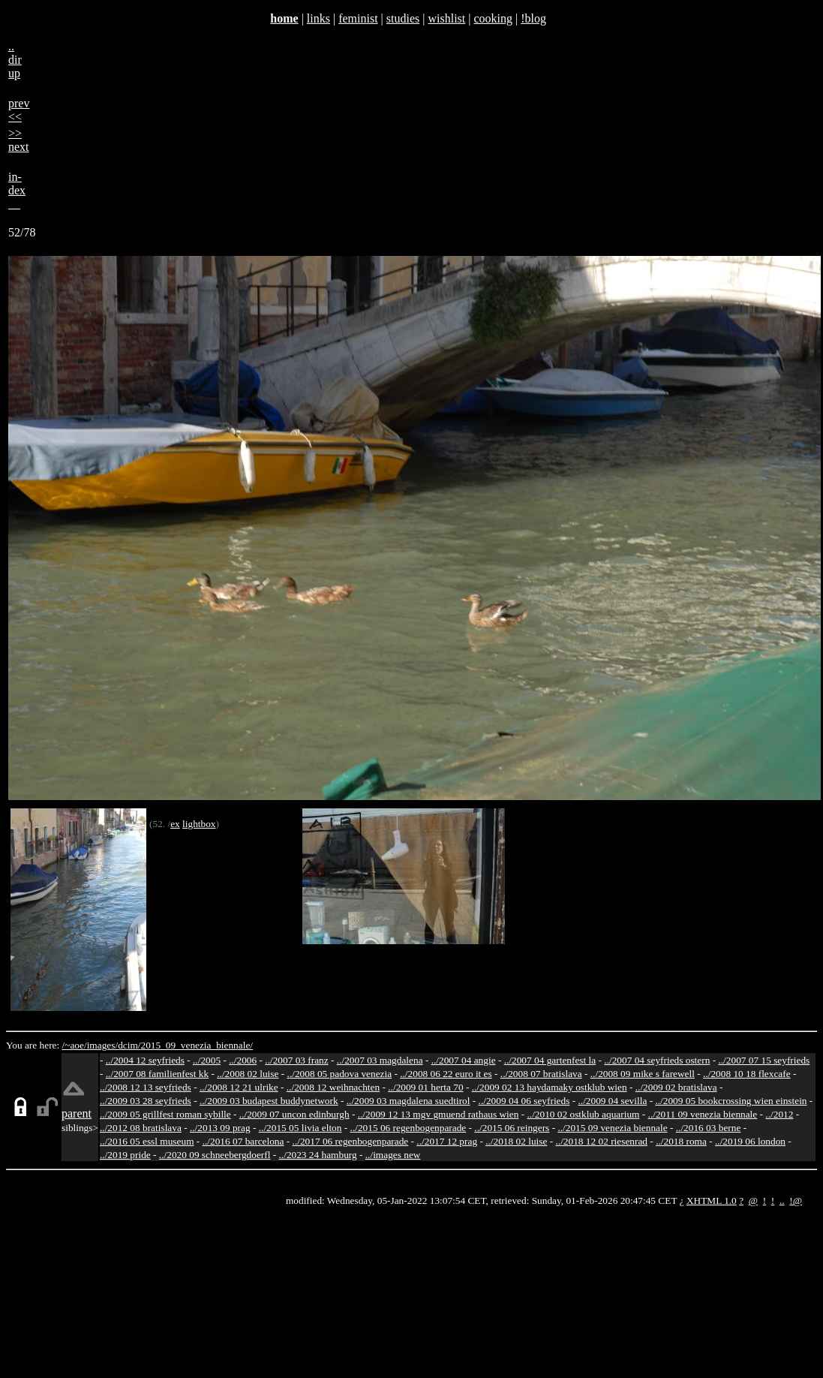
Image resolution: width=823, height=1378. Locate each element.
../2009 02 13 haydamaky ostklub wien (549, 1087)
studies (402, 18)
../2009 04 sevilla (612, 1100)
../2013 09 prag (220, 1127)
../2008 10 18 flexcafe (747, 1073)
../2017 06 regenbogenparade (351, 1141)
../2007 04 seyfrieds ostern (657, 1060)
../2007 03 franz (296, 1060)
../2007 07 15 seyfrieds (763, 1060)
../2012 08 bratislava (141, 1127)
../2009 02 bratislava (676, 1087)
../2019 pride (125, 1154)
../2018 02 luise (516, 1141)
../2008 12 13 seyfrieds (145, 1087)
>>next (18, 140)
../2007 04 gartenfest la (550, 1060)
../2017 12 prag (446, 1141)
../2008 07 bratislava (541, 1073)
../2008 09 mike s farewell (642, 1073)
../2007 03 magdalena (380, 1060)
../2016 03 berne (708, 1127)
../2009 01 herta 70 (425, 1087)
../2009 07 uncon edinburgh (294, 1114)
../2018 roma (681, 1141)
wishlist (446, 18)
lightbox (198, 823)
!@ (795, 1200)
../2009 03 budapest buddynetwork (269, 1100)
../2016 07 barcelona (243, 1141)
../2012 (779, 1114)
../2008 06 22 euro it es (446, 1073)
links (318, 18)
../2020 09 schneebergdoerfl (215, 1154)
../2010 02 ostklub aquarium (583, 1114)
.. (782, 1200)
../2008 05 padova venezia (339, 1073)
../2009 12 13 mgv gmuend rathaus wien (438, 1114)
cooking (492, 18)
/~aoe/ (74, 1045)
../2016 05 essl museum (147, 1141)
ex (175, 823)
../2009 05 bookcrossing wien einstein (730, 1100)
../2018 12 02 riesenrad (601, 1141)
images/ (102, 1045)
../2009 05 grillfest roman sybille (165, 1114)
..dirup (15, 60)
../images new (393, 1154)
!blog (533, 18)
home (284, 18)
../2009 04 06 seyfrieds (524, 1100)
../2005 (207, 1060)
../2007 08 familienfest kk (157, 1073)
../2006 (243, 1060)
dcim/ (129, 1045)
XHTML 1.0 (711, 1200)
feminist (357, 18)
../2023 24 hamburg (318, 1154)
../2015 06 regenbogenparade (408, 1127)
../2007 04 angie (463, 1060)
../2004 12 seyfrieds (145, 1060)
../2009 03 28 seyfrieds (145, 1100)
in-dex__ (17, 190)
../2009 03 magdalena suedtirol (408, 1100)
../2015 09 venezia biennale (612, 1127)
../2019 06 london (750, 1141)
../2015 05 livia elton (300, 1127)
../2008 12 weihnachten (333, 1087)
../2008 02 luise (247, 1073)
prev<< (18, 110)
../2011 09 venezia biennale (703, 1114)
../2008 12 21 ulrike (239, 1087)
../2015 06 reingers (511, 1127)
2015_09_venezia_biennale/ (196, 1045)
